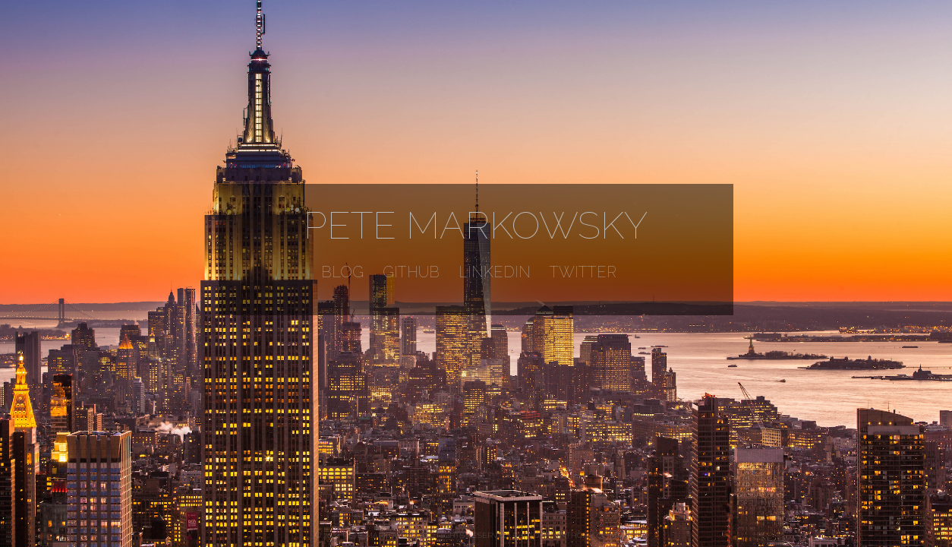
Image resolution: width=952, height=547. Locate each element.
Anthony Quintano (596, 535)
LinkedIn (495, 272)
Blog (342, 272)
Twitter (583, 272)
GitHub (411, 272)
